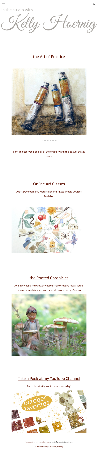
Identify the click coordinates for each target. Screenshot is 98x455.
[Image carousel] (49, 104)
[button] (3, 4)
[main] (49, 53)
